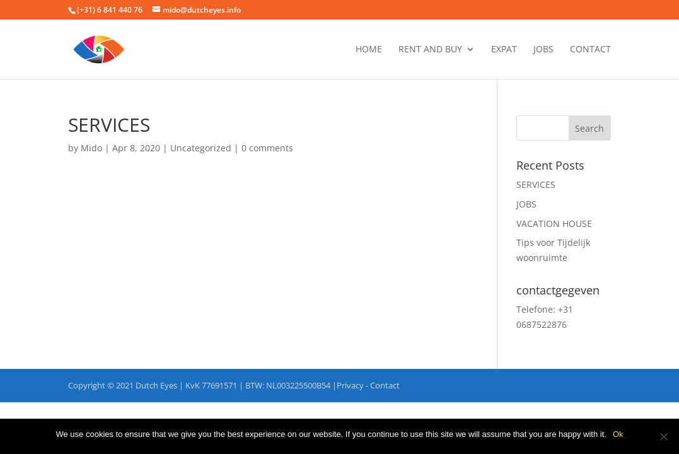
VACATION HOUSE (554, 224)
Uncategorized (200, 148)
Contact (590, 50)
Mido (91, 148)
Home (369, 50)
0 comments (267, 148)
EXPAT (504, 50)
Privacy (350, 385)
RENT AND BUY (430, 50)
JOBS (543, 50)
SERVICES (535, 184)
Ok (618, 434)
